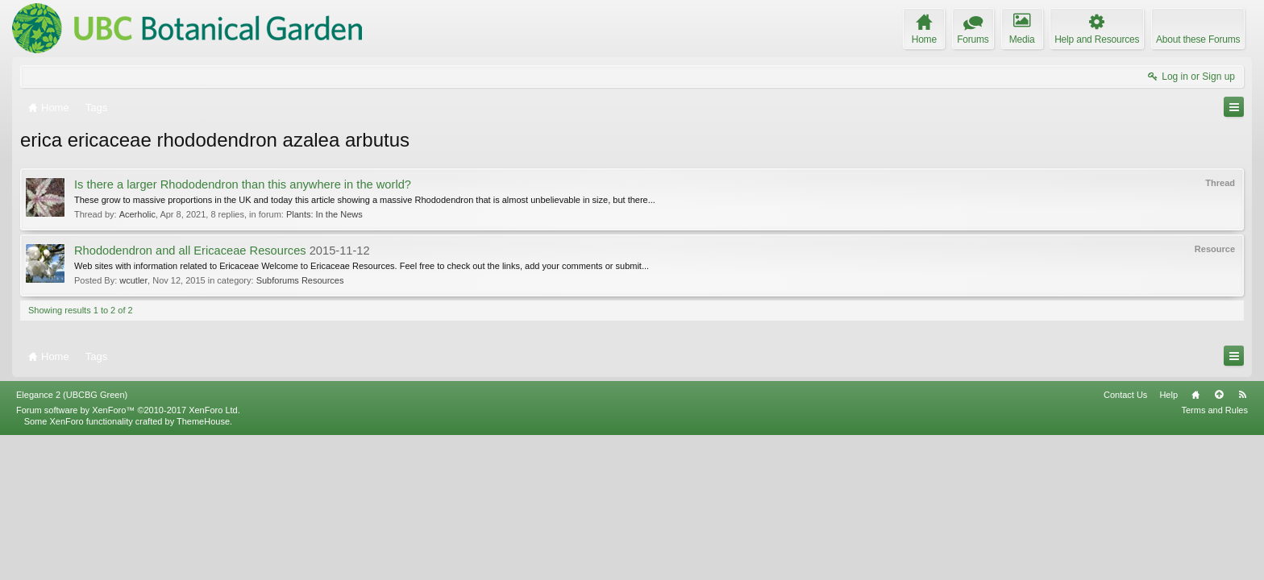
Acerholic (137, 214)
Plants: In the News (324, 214)
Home (1195, 539)
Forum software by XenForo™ (128, 554)
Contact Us (1125, 539)
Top (1218, 539)
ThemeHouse (203, 565)
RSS (1242, 539)
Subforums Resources (300, 280)
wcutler (133, 280)
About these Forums (1198, 39)
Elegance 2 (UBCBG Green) (71, 539)
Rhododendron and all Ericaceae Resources (190, 250)
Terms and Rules (1214, 554)
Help (1168, 539)
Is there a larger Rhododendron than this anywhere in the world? (242, 184)
